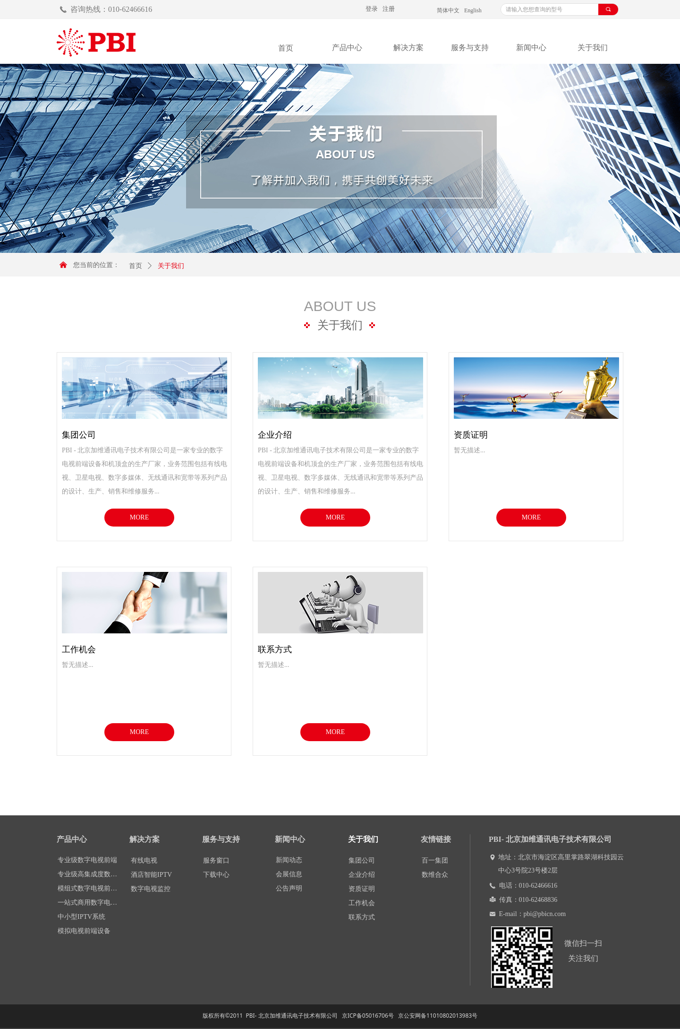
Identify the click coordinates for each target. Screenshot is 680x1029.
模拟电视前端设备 (84, 930)
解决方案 (408, 47)
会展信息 (289, 874)
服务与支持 (470, 47)
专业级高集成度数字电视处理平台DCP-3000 (90, 874)
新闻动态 (289, 860)
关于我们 (593, 47)
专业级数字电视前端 (87, 860)
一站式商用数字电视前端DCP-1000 (90, 902)
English (473, 10)
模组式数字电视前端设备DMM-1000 (90, 888)
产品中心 (347, 47)
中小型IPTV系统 (81, 916)
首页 (135, 265)
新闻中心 (531, 47)
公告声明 (289, 888)
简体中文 (448, 10)
